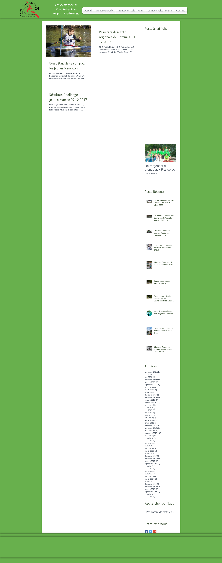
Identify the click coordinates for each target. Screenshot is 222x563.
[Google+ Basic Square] (154, 531)
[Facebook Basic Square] (146, 531)
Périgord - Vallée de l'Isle (66, 13)
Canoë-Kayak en (66, 9)
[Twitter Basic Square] (150, 531)
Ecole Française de (66, 5)
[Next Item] (171, 153)
